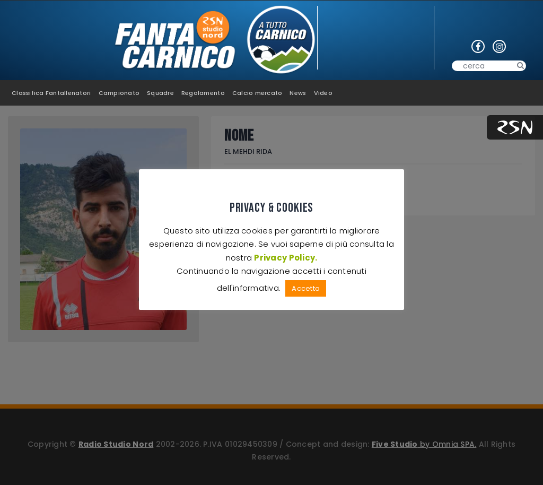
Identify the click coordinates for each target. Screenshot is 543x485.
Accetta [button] (306, 288)
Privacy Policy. (285, 257)
